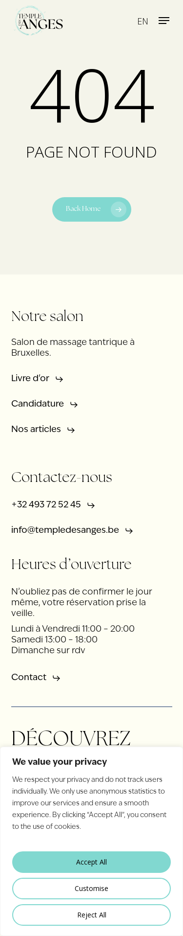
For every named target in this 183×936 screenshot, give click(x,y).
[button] (164, 20)
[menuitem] (142, 20)
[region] (91, 841)
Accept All (91, 862)
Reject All (91, 914)
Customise (91, 888)
